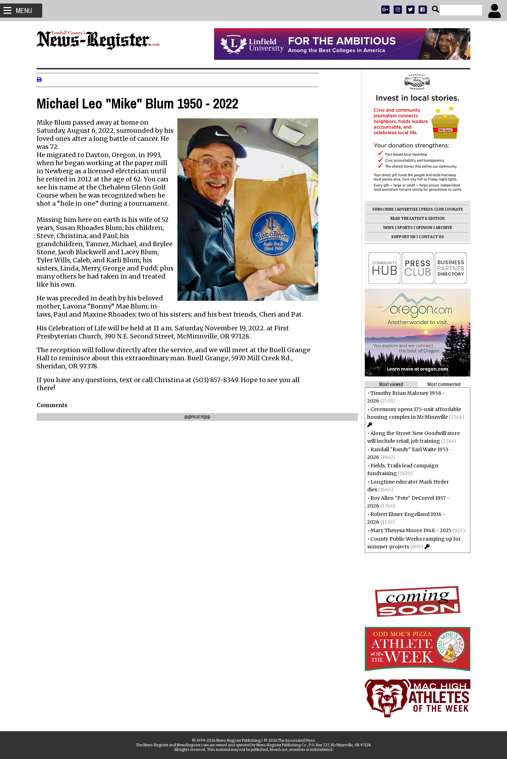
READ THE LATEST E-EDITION (415, 218)
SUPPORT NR (401, 237)
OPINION (422, 227)
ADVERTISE (405, 209)
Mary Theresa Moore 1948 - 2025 (408, 530)
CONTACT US (429, 237)
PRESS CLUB (430, 209)
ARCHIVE (441, 227)
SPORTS (403, 227)
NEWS (386, 227)
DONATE (453, 209)
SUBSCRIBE (381, 209)
